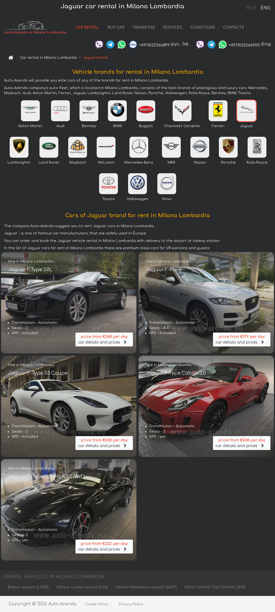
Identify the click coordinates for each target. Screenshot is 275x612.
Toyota (108, 199)
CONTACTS (233, 27)
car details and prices (104, 339)
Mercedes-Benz (138, 162)
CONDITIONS (202, 27)
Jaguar (246, 126)
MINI (171, 162)
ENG (265, 8)
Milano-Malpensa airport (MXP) (146, 587)
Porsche (228, 162)
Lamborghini (19, 162)
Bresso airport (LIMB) (28, 587)
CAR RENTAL (87, 27)
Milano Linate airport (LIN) (82, 587)
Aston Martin (30, 126)
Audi (60, 126)
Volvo (167, 199)
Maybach (77, 162)
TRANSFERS (143, 27)
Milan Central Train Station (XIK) (214, 587)
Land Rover (48, 162)
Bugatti (146, 126)
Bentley (89, 126)
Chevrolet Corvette (182, 126)
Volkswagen (138, 199)
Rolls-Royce (257, 162)
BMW (117, 126)
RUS (251, 8)
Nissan (200, 162)
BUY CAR (115, 27)
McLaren (106, 162)
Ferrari (218, 126)
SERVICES (172, 27)
